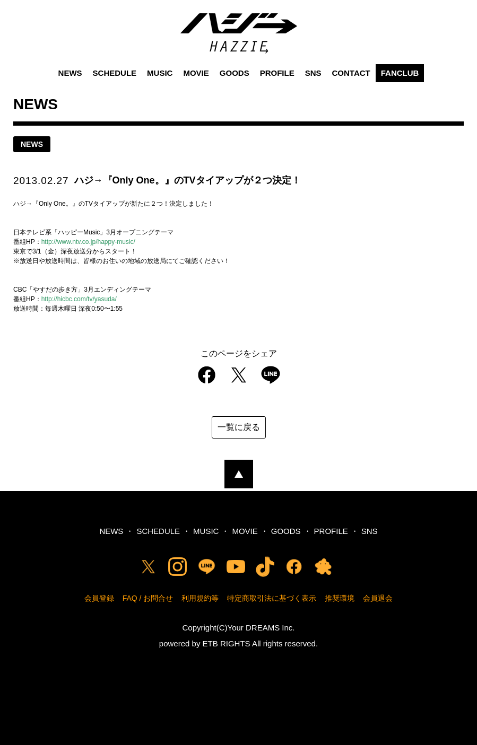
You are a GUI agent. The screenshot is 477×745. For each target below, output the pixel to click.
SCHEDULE (115, 72)
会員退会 (378, 598)
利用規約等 (200, 598)
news (32, 144)
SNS (313, 72)
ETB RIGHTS (226, 643)
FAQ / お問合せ (148, 598)
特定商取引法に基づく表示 (271, 598)
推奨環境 (339, 598)
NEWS (70, 72)
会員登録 (99, 598)
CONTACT (351, 72)
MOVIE (196, 72)
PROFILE (277, 72)
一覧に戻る (239, 427)
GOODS (234, 72)
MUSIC (159, 72)
